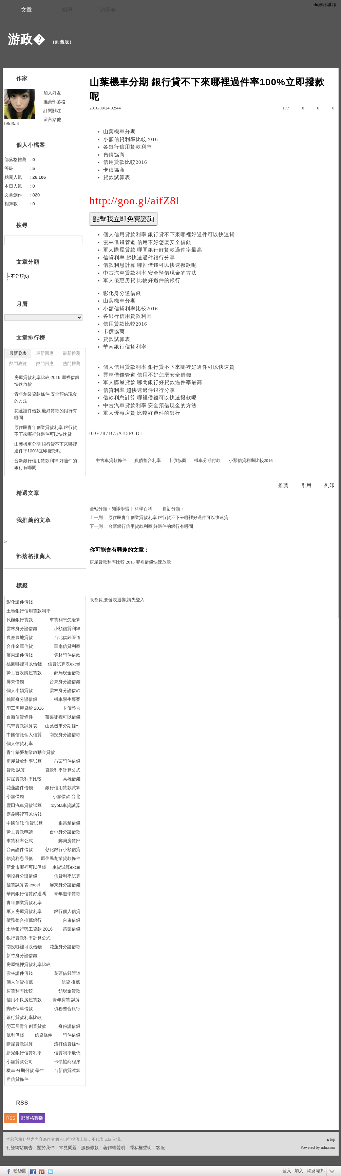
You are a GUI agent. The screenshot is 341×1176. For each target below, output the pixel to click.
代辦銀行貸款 (19, 619)
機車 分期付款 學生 (25, 1070)
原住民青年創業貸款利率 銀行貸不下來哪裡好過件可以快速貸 (168, 517)
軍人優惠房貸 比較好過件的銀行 (142, 280)
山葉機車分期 (119, 131)
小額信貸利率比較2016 (130, 139)
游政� (26, 39)
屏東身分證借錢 (65, 884)
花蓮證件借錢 (19, 787)
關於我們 (46, 1147)
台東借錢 (71, 920)
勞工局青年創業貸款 (26, 1026)
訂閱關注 (52, 110)
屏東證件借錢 (19, 655)
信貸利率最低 (67, 1052)
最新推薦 (71, 353)
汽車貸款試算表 (21, 725)
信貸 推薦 (70, 982)
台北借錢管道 (67, 637)
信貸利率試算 (67, 876)
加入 (299, 1170)
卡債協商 (114, 170)
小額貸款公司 (19, 1061)
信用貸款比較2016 (125, 162)
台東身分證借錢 (65, 681)
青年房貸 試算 (66, 999)
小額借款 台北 (66, 796)
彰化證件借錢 (19, 602)
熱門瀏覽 (18, 363)
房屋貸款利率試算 (24, 761)
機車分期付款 (207, 460)
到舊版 (62, 42)
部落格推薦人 (33, 556)
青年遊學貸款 (67, 893)
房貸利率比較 (19, 990)
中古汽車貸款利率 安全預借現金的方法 (150, 273)
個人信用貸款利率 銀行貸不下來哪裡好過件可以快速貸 (169, 234)
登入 (286, 1170)
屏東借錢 (15, 681)
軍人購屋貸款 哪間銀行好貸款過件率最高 (153, 250)
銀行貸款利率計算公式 (28, 937)
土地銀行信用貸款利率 (28, 610)
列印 (329, 485)
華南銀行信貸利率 (125, 346)
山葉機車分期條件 (62, 725)
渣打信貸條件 (67, 1044)
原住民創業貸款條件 (60, 858)
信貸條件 (43, 1035)
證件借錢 (71, 1035)
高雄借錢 (71, 778)
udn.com (328, 1147)
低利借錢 (15, 1035)
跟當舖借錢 (69, 823)
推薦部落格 (54, 101)
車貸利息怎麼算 (65, 619)
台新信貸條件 (19, 717)
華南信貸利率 (67, 646)
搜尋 (76, 240)
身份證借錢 (69, 1026)
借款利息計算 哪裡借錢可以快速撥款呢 (150, 265)
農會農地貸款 (19, 637)
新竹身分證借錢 (21, 955)
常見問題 (68, 1147)
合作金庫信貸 (19, 646)
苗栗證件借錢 (67, 761)
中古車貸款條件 (111, 460)
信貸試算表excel (64, 664)
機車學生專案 (67, 699)
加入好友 (52, 93)
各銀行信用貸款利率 (127, 147)
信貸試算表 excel (23, 884)
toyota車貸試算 (65, 805)
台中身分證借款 (65, 831)
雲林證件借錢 (19, 973)
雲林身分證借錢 (21, 628)
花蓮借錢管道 (67, 973)
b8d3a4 (11, 123)
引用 (306, 485)
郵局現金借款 (67, 672)
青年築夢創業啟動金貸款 (30, 752)
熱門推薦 (71, 363)
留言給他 (52, 119)
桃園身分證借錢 (21, 699)
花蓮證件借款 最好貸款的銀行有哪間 (45, 414)
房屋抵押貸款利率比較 (28, 964)
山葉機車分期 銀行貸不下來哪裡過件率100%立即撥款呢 (45, 447)
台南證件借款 (19, 849)
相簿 (67, 10)
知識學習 (120, 508)
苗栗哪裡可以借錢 (62, 717)
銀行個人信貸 (67, 911)
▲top (330, 1139)
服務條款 (90, 1147)
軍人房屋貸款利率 (24, 911)
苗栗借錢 (71, 929)
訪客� (108, 10)
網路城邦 (316, 1170)
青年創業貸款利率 (24, 902)
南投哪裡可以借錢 (24, 946)
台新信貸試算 (67, 1070)
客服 (160, 1147)
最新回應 (45, 353)
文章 (26, 10)
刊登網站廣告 (19, 1147)
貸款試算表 (116, 177)
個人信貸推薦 (19, 982)
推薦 (283, 485)
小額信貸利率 (67, 628)
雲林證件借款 (67, 655)
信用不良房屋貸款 (24, 999)
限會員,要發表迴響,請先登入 (117, 599)
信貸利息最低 (19, 858)
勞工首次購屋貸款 (24, 672)
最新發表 (18, 353)
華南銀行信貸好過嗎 (26, 893)
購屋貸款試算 (19, 1044)
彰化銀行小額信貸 (62, 849)
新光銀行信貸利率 (24, 1052)
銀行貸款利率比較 (24, 1017)
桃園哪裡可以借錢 (24, 664)
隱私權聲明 (141, 1147)
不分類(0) (20, 276)
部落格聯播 (32, 1118)
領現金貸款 (69, 990)
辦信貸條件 (17, 1079)
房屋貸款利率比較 (24, 778)
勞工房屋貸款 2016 (25, 708)
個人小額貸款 (19, 690)
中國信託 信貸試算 (24, 823)
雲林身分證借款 (65, 690)
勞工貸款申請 (19, 831)
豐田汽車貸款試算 (24, 805)
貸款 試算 (15, 770)
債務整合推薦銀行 (24, 920)
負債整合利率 (147, 460)
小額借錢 (15, 796)
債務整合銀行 (67, 1008)
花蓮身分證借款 (65, 946)
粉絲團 (19, 1170)
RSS (11, 1118)
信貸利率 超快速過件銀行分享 (139, 257)
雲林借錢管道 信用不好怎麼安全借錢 (147, 242)
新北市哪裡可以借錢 (26, 867)
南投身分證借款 (65, 734)
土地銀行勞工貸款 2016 (29, 929)
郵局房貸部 (69, 840)
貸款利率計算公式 (62, 770)
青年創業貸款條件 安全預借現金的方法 (45, 397)
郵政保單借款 (19, 1008)
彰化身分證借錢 (122, 293)
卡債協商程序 (67, 1061)
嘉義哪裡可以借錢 (24, 814)
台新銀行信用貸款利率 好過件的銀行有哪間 (150, 526)
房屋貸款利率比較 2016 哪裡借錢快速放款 (130, 562)
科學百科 (143, 508)
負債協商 (114, 154)
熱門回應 (45, 363)
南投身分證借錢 (21, 876)
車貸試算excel (66, 867)
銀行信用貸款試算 (62, 787)
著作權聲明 (114, 1147)
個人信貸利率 (19, 743)
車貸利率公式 (19, 840)
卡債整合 (71, 708)
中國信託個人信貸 (24, 734)
